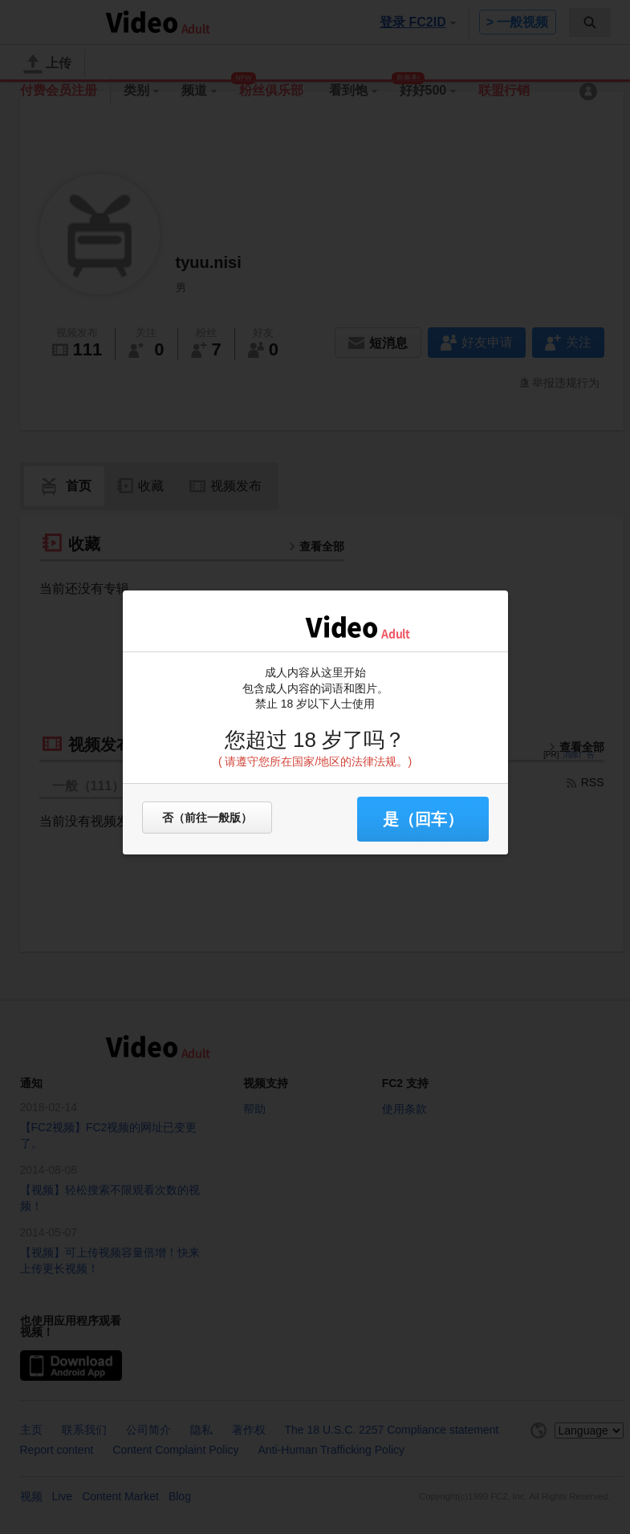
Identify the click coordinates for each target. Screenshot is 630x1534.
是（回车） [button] (423, 819)
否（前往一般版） (207, 817)
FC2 (259, 626)
